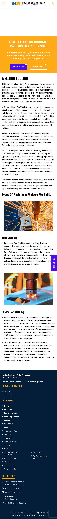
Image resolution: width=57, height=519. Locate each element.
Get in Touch (18, 66)
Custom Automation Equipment (12, 453)
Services (7, 449)
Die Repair (8, 445)
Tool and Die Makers (11, 442)
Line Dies (7, 434)
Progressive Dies (10, 431)
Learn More (38, 66)
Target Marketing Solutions (35, 515)
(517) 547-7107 (17, 488)
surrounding (33, 382)
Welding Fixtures (10, 462)
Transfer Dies (9, 438)
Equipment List (10, 413)
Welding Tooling (10, 458)
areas (40, 382)
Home (6, 406)
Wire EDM (36, 452)
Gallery (7, 420)
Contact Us (8, 424)
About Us (8, 409)
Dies (6, 427)
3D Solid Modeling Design (40, 457)
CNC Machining (10, 465)
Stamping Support (11, 417)
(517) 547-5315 (14, 492)
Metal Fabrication (10, 469)
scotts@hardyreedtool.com (15, 503)
